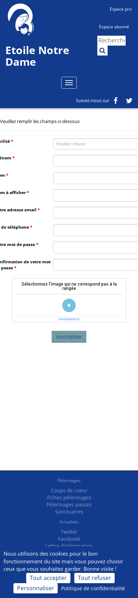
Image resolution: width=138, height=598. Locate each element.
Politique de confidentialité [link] (93, 588)
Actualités (69, 522)
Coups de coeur (69, 490)
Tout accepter (48, 578)
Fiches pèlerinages (69, 497)
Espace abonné (114, 27)
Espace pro (121, 9)
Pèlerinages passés (69, 504)
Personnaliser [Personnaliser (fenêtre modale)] (35, 588)
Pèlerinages (69, 480)
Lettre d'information (69, 546)
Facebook (69, 538)
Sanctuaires (69, 511)
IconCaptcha (67, 319)
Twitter (69, 531)
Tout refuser (94, 578)
